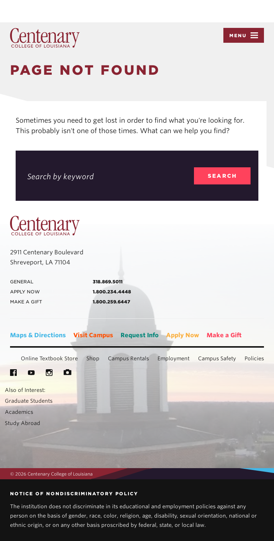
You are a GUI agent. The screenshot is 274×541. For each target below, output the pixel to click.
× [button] (268, 5)
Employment (173, 358)
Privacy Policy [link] (181, 11)
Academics (19, 412)
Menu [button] (243, 35)
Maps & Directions (38, 335)
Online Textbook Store (49, 358)
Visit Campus (93, 335)
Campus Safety (217, 358)
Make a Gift (224, 335)
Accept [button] (218, 11)
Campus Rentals (128, 358)
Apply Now (182, 335)
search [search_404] (222, 176)
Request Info (140, 335)
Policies (254, 358)
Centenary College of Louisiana (45, 38)
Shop (92, 358)
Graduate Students (28, 401)
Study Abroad (22, 423)
